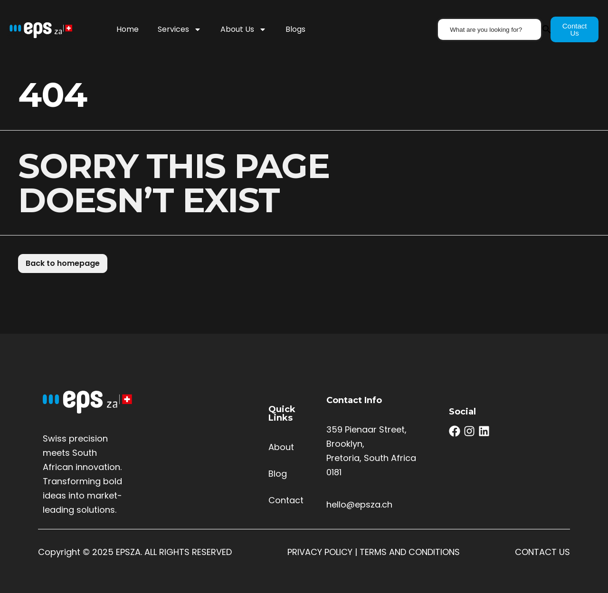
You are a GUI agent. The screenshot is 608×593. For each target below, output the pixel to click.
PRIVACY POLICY (319, 552)
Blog (277, 474)
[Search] (551, 29)
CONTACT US (542, 552)
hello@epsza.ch (359, 504)
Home (127, 29)
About (281, 447)
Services (179, 29)
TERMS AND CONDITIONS (410, 552)
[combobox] (493, 29)
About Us (243, 29)
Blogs (295, 29)
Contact (286, 500)
